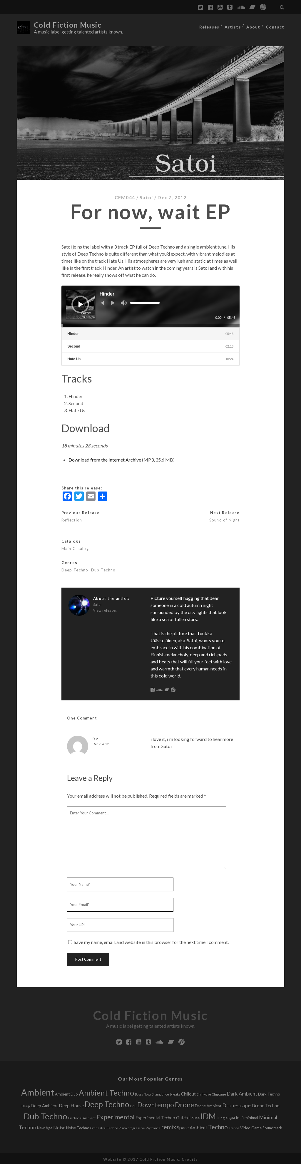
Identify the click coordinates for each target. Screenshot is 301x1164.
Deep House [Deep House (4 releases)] (71, 1104)
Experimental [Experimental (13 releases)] (115, 1115)
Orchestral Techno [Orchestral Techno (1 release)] (104, 1126)
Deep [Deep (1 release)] (25, 1104)
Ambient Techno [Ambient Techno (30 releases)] (106, 1091)
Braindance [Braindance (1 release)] (160, 1093)
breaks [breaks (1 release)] (175, 1093)
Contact (275, 25)
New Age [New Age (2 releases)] (44, 1126)
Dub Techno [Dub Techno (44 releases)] (45, 1115)
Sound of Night (224, 518)
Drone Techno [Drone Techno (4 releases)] (266, 1104)
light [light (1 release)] (231, 1116)
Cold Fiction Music (70, 24)
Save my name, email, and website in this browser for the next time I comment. (151, 940)
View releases (105, 609)
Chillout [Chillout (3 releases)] (188, 1092)
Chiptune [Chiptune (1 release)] (219, 1093)
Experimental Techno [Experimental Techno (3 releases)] (155, 1116)
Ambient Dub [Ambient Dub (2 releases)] (66, 1092)
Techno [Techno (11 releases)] (218, 1125)
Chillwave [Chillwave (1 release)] (204, 1093)
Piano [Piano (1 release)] (123, 1126)
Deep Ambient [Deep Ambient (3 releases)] (44, 1104)
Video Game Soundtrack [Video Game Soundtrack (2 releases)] (261, 1126)
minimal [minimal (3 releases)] (251, 1116)
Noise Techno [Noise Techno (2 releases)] (77, 1126)
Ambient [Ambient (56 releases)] (37, 1091)
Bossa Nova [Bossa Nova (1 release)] (143, 1093)
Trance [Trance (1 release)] (234, 1126)
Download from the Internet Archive (104, 458)
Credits (190, 1157)
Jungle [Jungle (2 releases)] (222, 1116)
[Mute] (123, 301)
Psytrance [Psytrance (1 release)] (153, 1126)
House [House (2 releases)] (194, 1116)
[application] (150, 305)
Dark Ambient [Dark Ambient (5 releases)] (242, 1092)
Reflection (71, 518)
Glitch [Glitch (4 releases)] (182, 1116)
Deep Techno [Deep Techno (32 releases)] (107, 1103)
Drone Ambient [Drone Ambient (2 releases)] (208, 1104)
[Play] (80, 303)
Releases (209, 25)
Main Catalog (75, 547)
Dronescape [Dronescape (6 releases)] (236, 1104)
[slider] (145, 301)
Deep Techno (74, 568)
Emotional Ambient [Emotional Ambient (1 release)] (82, 1116)
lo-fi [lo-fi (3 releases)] (240, 1116)
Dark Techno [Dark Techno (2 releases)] (269, 1092)
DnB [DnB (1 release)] (133, 1104)
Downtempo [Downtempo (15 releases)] (155, 1103)
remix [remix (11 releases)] (168, 1125)
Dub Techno (103, 568)
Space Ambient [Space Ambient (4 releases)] (192, 1126)
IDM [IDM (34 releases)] (208, 1115)
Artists (233, 25)
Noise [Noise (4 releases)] (59, 1126)
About (254, 25)
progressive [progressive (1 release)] (136, 1126)
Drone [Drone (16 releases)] (184, 1103)
